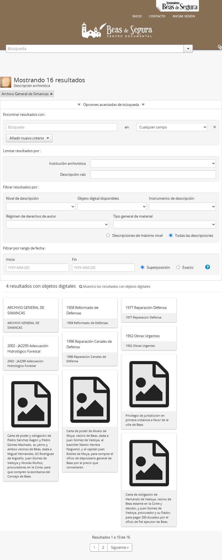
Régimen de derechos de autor (31, 216)
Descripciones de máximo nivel (134, 235)
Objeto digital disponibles (98, 198)
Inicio (137, 16)
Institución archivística (67, 163)
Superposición (155, 267)
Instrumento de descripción (171, 198)
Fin (74, 259)
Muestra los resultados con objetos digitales (114, 286)
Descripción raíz (73, 174)
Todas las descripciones (191, 235)
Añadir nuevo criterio (29, 138)
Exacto (184, 267)
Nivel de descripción (22, 198)
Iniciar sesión (184, 16)
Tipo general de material (132, 216)
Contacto (157, 16)
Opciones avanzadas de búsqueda (111, 104)
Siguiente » (120, 547)
